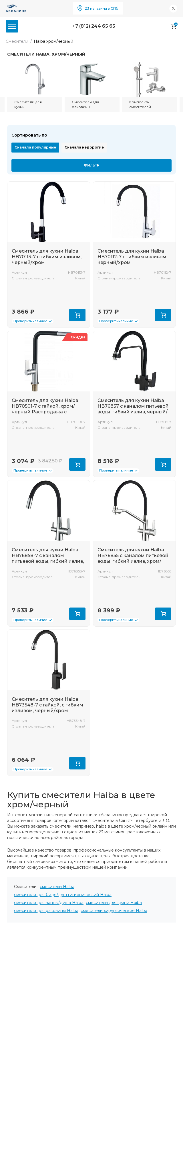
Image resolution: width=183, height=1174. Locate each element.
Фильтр (92, 165)
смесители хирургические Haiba (114, 910)
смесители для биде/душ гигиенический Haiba (63, 894)
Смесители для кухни (28, 104)
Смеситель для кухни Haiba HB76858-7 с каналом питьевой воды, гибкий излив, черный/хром (48, 558)
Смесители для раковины (85, 104)
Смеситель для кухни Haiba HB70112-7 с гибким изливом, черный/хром (132, 256)
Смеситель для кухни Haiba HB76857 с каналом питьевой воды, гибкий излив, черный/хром (133, 409)
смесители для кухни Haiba (114, 902)
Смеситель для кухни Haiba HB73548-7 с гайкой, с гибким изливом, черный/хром (47, 704)
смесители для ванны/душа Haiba (48, 902)
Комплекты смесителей (140, 104)
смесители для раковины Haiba (46, 910)
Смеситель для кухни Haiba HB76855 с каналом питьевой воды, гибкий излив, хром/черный (133, 558)
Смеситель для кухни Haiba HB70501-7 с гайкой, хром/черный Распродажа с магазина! (45, 409)
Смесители (17, 41)
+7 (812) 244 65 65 (93, 26)
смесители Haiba (57, 886)
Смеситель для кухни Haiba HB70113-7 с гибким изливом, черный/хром (46, 256)
